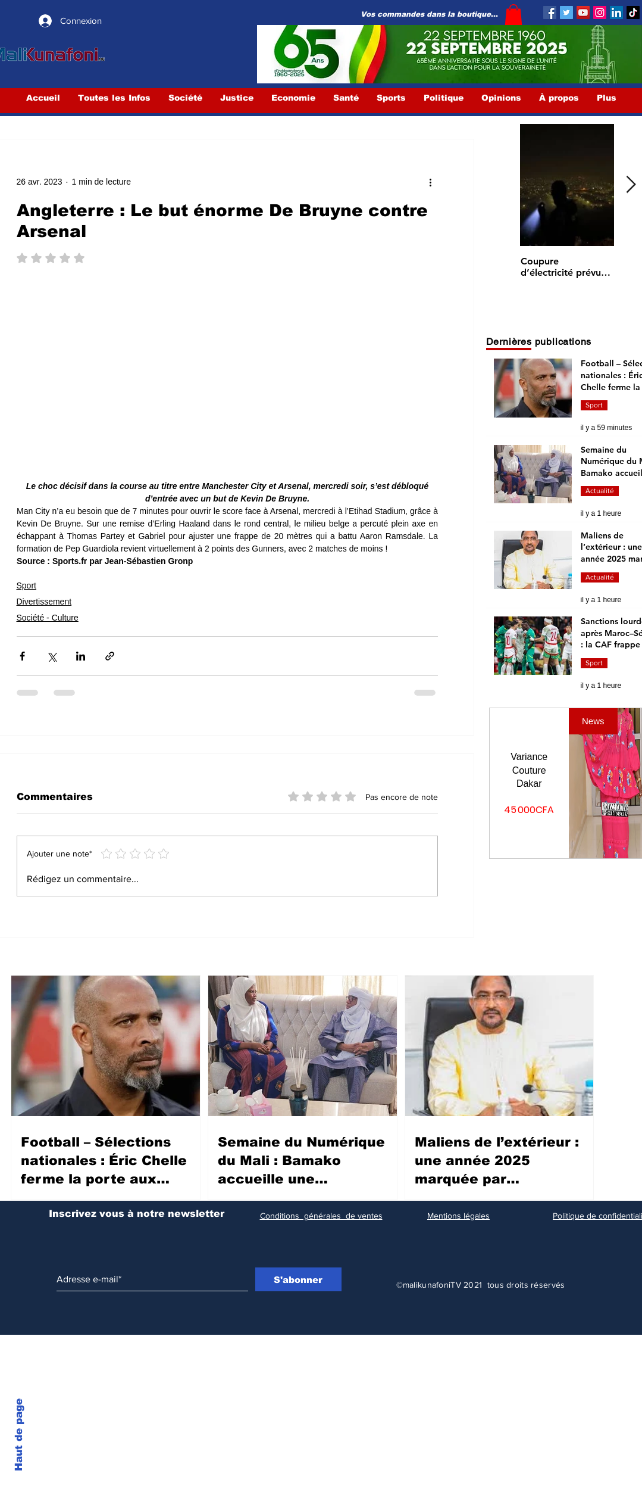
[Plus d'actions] (431, 182)
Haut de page (18, 1434)
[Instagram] (599, 12)
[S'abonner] (298, 1279)
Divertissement (44, 601)
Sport (26, 585)
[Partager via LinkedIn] (80, 656)
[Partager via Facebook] (22, 656)
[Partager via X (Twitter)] (51, 656)
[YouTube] (583, 12)
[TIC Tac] (633, 12)
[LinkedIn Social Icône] (616, 12)
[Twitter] (566, 12)
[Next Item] (631, 185)
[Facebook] (549, 12)
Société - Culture (48, 617)
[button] (513, 15)
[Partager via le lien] (109, 656)
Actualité (599, 491)
